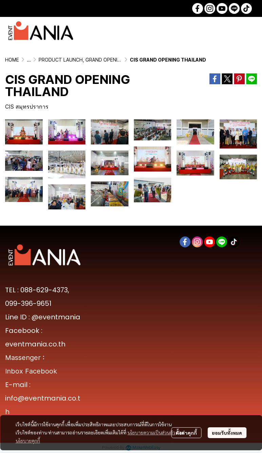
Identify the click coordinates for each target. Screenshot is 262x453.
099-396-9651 (28, 303)
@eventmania (56, 317)
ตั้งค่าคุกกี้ (186, 433)
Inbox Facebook (31, 371)
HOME (12, 60)
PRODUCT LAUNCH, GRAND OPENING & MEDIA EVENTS (101, 60)
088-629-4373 (44, 290)
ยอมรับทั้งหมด (227, 433)
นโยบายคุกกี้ (28, 440)
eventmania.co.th (35, 344)
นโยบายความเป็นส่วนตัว (151, 432)
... (29, 60)
